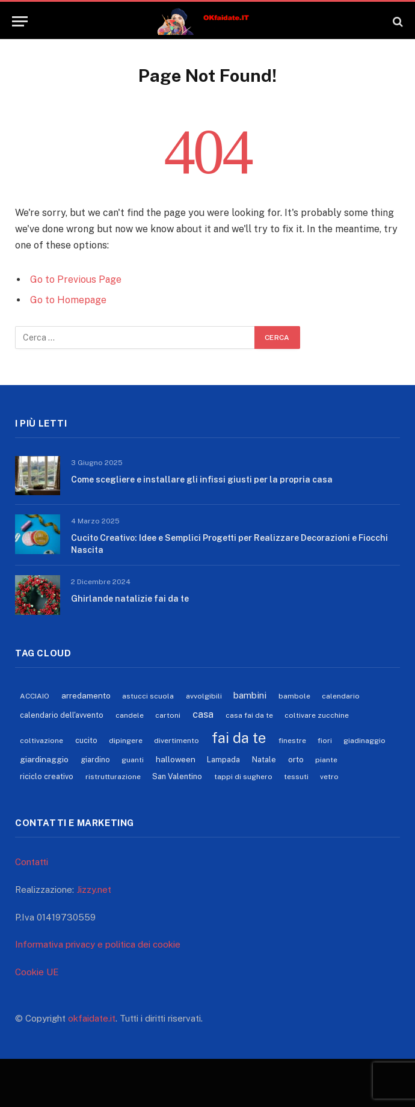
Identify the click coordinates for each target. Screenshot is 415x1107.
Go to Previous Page (75, 279)
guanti (132, 760)
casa (203, 714)
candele (129, 715)
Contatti (31, 862)
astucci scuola (148, 696)
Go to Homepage (68, 300)
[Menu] (20, 21)
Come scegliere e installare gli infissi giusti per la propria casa (202, 479)
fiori (325, 740)
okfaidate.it (91, 1018)
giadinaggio (364, 740)
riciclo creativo (46, 776)
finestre (292, 740)
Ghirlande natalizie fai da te (130, 598)
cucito (86, 740)
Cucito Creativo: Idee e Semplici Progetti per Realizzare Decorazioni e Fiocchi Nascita (229, 544)
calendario (341, 696)
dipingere (126, 740)
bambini (249, 694)
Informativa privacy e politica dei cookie (97, 944)
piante (326, 760)
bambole (294, 696)
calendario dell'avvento (61, 715)
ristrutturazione (113, 776)
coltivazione (41, 740)
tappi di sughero (243, 776)
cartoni (167, 715)
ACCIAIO (34, 696)
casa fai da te (249, 715)
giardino (95, 759)
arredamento (86, 695)
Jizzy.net (93, 889)
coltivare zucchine (316, 715)
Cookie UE (37, 972)
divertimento (176, 740)
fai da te (239, 737)
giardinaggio (44, 759)
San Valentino (177, 776)
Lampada (223, 759)
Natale (264, 759)
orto (296, 759)
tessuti (296, 776)
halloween (175, 759)
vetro (329, 776)
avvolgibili (204, 696)
